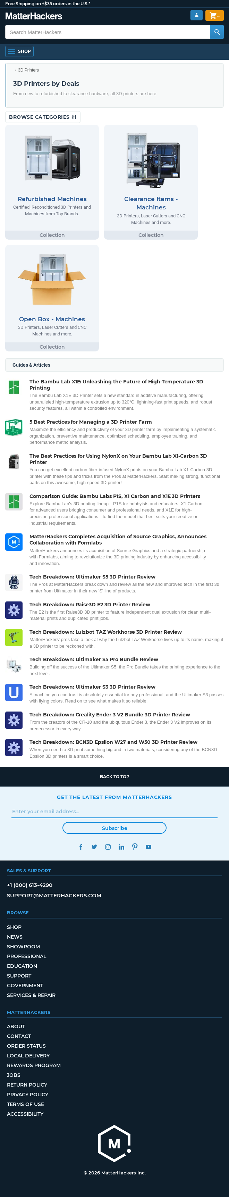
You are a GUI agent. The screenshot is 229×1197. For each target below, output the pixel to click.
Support (19, 976)
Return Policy (27, 1085)
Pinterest (135, 847)
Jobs (13, 1075)
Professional (26, 956)
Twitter (94, 847)
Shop (14, 927)
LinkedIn (121, 847)
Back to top (114, 776)
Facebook (81, 847)
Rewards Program (34, 1065)
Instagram (108, 847)
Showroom (23, 947)
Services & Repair (31, 995)
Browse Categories (43, 117)
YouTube (148, 847)
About (16, 1026)
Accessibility (25, 1114)
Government (25, 985)
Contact (19, 1036)
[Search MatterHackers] (217, 32)
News (15, 937)
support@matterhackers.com (54, 895)
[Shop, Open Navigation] (19, 51)
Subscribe (114, 828)
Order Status (26, 1046)
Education (22, 966)
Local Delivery (28, 1056)
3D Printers (28, 70)
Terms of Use (25, 1104)
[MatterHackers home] (33, 17)
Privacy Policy (27, 1094)
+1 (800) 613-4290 (29, 885)
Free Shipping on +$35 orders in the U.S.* (47, 3)
